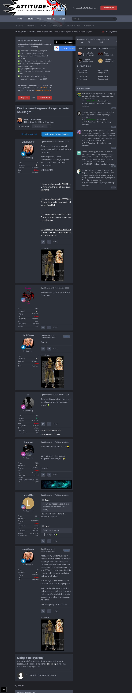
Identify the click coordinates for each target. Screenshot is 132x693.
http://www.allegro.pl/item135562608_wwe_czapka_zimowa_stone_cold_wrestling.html (56, 217)
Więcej (63, 19)
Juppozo (86, 60)
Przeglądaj (50, 19)
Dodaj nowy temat (29, 134)
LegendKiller (109, 60)
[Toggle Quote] (43, 500)
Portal (19, 19)
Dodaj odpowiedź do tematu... (43, 675)
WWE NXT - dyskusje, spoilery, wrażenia (98, 164)
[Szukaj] (85, 19)
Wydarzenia (31, 25)
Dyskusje (19, 25)
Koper (106, 53)
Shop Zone (50, 122)
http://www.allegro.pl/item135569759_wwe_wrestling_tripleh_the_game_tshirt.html (56, 187)
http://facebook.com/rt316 (51, 430)
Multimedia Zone (73, 25)
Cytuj (55, 242)
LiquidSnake (88, 53)
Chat (39, 19)
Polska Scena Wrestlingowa (51, 25)
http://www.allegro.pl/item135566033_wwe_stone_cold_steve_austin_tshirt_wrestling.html (56, 202)
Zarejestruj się (108, 8)
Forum (30, 20)
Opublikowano (55, 142)
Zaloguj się (24, 97)
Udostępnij (24, 126)
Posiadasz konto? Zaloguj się (85, 8)
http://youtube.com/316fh (50, 434)
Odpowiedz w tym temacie (57, 134)
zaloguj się (51, 664)
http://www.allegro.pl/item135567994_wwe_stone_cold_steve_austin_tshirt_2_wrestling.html (56, 232)
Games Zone (89, 25)
